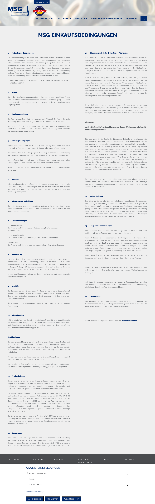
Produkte (80, 19)
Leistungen (62, 19)
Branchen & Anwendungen (105, 19)
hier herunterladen (129, 321)
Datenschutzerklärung (34, 492)
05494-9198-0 (41, 2)
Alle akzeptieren (34, 499)
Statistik (31, 479)
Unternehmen (43, 19)
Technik (130, 19)
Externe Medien (34, 485)
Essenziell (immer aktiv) (37, 473)
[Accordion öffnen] (127, 474)
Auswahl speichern (71, 499)
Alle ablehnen (52, 499)
